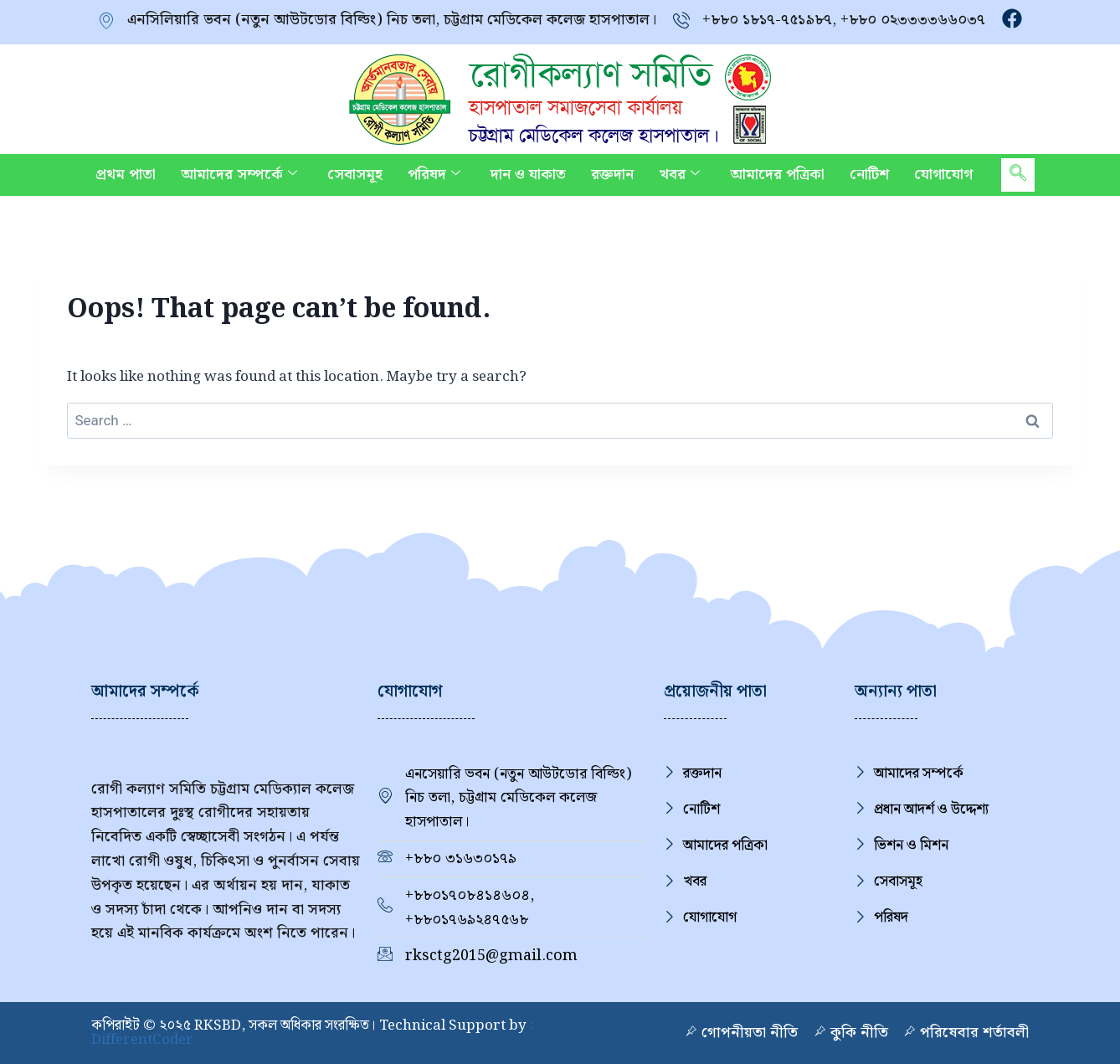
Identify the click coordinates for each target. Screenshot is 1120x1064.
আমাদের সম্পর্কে (239, 174)
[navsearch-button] (1018, 175)
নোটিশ (869, 174)
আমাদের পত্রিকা (777, 174)
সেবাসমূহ (355, 174)
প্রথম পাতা (125, 174)
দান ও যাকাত (528, 174)
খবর (679, 174)
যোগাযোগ (943, 174)
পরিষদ (434, 174)
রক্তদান (612, 174)
